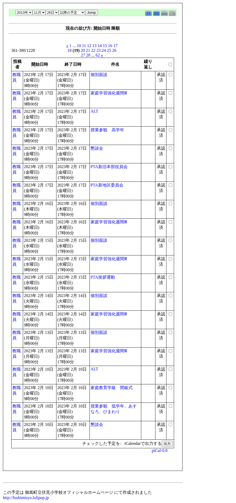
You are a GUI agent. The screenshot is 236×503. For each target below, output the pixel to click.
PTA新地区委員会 (107, 185)
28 (88, 55)
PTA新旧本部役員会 (109, 166)
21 (88, 50)
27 (83, 55)
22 (93, 50)
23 (98, 50)
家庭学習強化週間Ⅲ (109, 93)
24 (104, 50)
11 (84, 45)
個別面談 (99, 74)
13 (94, 45)
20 (83, 50)
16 (110, 45)
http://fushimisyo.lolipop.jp (26, 497)
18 (69, 50)
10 (79, 45)
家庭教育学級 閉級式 (112, 387)
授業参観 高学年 (107, 130)
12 (89, 45)
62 (98, 55)
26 (114, 50)
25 (109, 50)
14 (100, 45)
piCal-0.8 (159, 450)
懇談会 (97, 148)
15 (105, 45)
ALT (94, 111)
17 (115, 45)
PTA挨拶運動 (103, 277)
